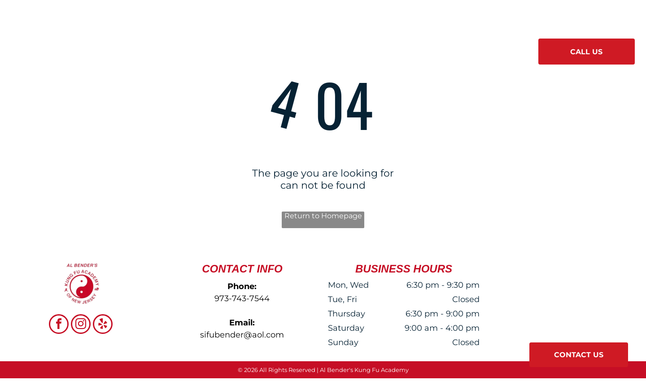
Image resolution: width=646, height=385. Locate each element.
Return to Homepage (323, 216)
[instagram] (81, 325)
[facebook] (59, 325)
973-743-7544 (242, 298)
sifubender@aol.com (242, 335)
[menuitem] (202, 48)
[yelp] (103, 325)
